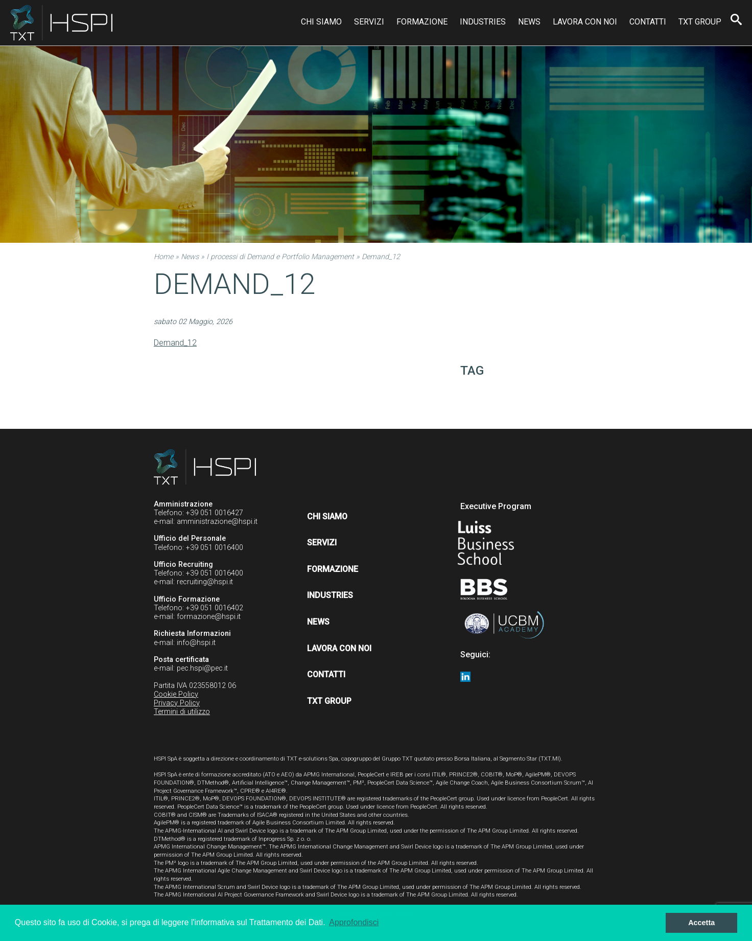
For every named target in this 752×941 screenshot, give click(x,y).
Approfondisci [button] (354, 922)
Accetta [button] (701, 923)
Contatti (647, 22)
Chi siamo (321, 22)
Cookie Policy (176, 694)
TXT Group (699, 22)
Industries (483, 22)
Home (163, 257)
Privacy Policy (177, 703)
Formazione (422, 22)
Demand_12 (175, 343)
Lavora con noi (585, 22)
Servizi (369, 22)
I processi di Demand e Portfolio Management (280, 257)
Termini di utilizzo (182, 711)
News (529, 22)
